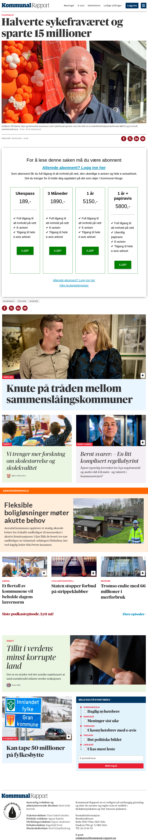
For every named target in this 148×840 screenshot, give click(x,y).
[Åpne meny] (143, 5)
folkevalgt (9, 301)
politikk (22, 301)
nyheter (34, 301)
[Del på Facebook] (123, 138)
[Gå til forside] (25, 5)
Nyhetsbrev (94, 5)
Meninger (69, 5)
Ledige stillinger (113, 5)
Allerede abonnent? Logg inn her (74, 167)
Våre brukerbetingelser (74, 285)
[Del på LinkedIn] (136, 138)
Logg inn (132, 5)
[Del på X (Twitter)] (130, 138)
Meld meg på (111, 766)
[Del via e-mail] (142, 138)
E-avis (81, 5)
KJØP (25, 250)
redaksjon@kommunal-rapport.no (96, 838)
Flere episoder (133, 614)
